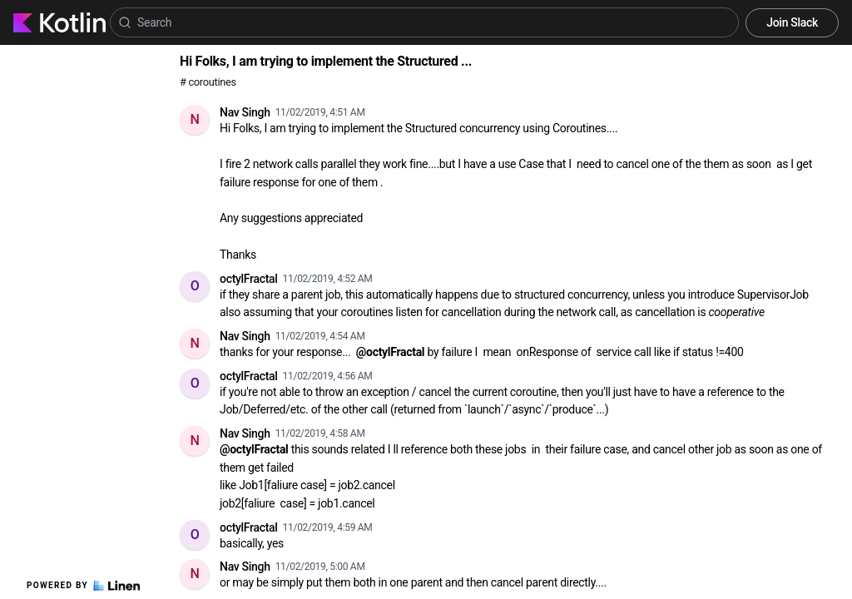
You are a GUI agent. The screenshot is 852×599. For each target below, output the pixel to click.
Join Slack (792, 22)
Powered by (83, 586)
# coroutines (208, 82)
